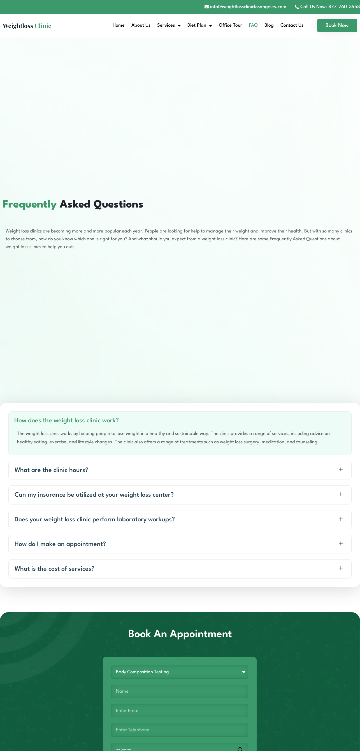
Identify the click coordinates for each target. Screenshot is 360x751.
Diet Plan (199, 25)
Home (119, 25)
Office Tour (230, 25)
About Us (140, 25)
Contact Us (291, 25)
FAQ (253, 25)
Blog (269, 25)
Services (169, 25)
